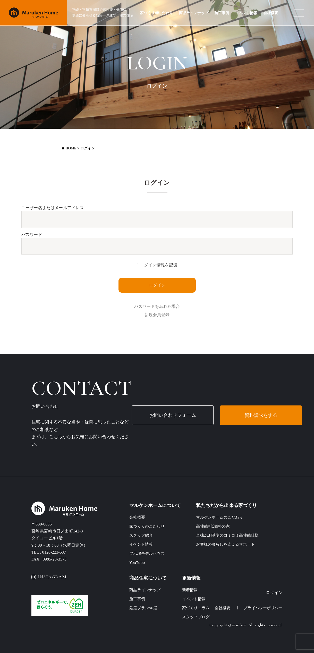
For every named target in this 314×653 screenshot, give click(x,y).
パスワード (31, 234)
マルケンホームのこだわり (219, 517)
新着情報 (190, 590)
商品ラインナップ (193, 13)
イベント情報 (246, 13)
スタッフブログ (195, 617)
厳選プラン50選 (143, 608)
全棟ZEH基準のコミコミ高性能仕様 (227, 535)
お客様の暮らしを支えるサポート (225, 544)
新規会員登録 (157, 314)
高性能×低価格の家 (213, 526)
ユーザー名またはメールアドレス (52, 208)
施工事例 (222, 13)
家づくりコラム (195, 608)
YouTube (137, 562)
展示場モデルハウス (146, 553)
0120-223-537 (54, 552)
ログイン (274, 592)
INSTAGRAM (48, 577)
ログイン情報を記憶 (158, 265)
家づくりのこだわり (156, 13)
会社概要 (270, 13)
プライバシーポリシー (263, 608)
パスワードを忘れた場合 (157, 306)
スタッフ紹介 (141, 535)
